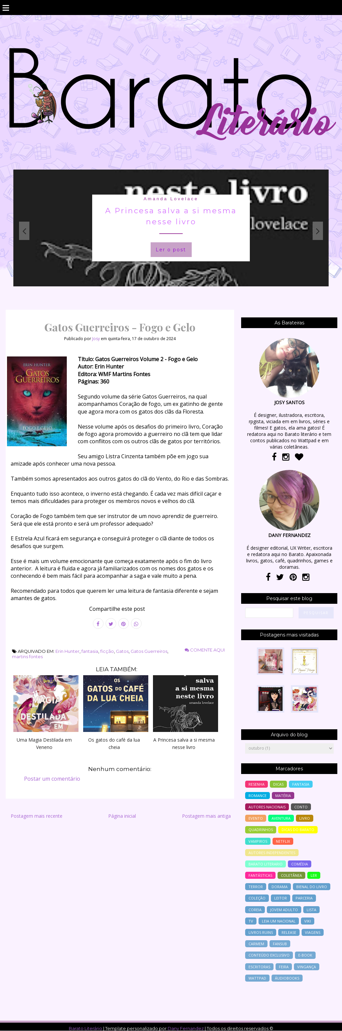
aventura (281, 818)
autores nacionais (267, 806)
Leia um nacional (279, 921)
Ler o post (171, 250)
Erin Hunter (67, 651)
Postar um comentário (52, 778)
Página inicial (122, 816)
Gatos (122, 651)
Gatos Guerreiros (149, 651)
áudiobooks (287, 978)
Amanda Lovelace (171, 198)
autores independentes (271, 852)
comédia (299, 863)
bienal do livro (311, 886)
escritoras (259, 966)
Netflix (283, 841)
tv (250, 921)
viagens (312, 932)
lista (311, 909)
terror (255, 886)
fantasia (89, 651)
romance (257, 795)
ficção (107, 651)
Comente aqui (205, 650)
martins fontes (27, 656)
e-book (305, 955)
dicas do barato (298, 829)
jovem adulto (284, 909)
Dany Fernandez (186, 1028)
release (289, 932)
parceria (304, 897)
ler (314, 875)
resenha (256, 784)
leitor (280, 897)
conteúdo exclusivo (269, 955)
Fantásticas (260, 875)
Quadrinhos (260, 829)
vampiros (257, 841)
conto (301, 806)
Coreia (255, 909)
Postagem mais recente (36, 816)
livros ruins (260, 932)
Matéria (283, 795)
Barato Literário (85, 1028)
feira (284, 966)
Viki (307, 921)
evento (255, 818)
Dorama (280, 886)
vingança (306, 966)
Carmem (256, 943)
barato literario (265, 863)
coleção (257, 897)
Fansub (280, 943)
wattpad (257, 978)
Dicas (278, 784)
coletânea (291, 875)
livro (304, 818)
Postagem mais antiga (206, 816)
